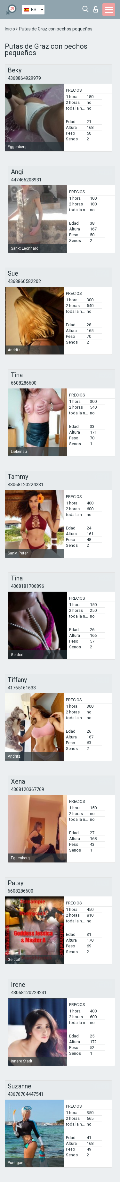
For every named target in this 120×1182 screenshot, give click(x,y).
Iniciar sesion (95, 9)
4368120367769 (27, 789)
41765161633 (22, 688)
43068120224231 (26, 484)
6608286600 (23, 383)
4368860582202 (24, 281)
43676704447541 (26, 1094)
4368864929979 (24, 78)
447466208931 (26, 180)
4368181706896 (27, 586)
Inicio (10, 28)
